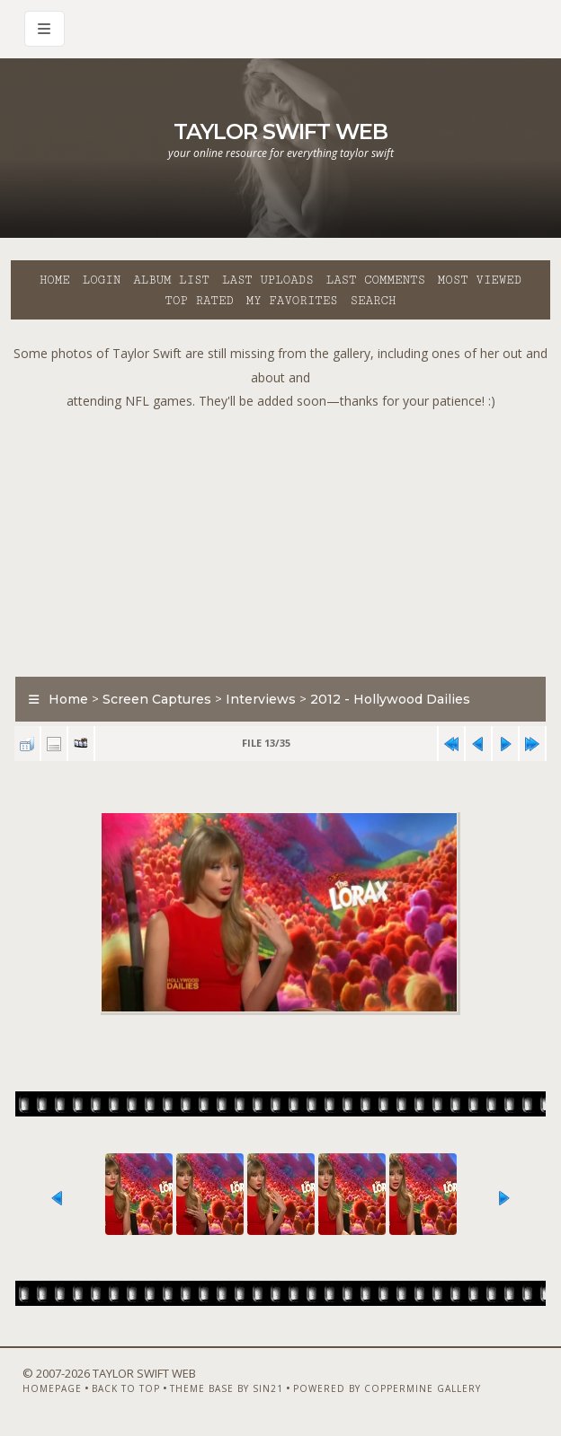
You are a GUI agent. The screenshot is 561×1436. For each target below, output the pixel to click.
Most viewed (479, 280)
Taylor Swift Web (280, 131)
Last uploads (268, 280)
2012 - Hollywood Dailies (390, 699)
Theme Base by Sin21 (226, 1388)
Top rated (199, 300)
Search (373, 300)
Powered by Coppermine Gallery (387, 1388)
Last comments (375, 280)
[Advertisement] (285, 539)
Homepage (52, 1388)
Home (55, 280)
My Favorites (292, 300)
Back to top (126, 1388)
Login (101, 280)
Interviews (261, 699)
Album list (171, 280)
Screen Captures (156, 699)
